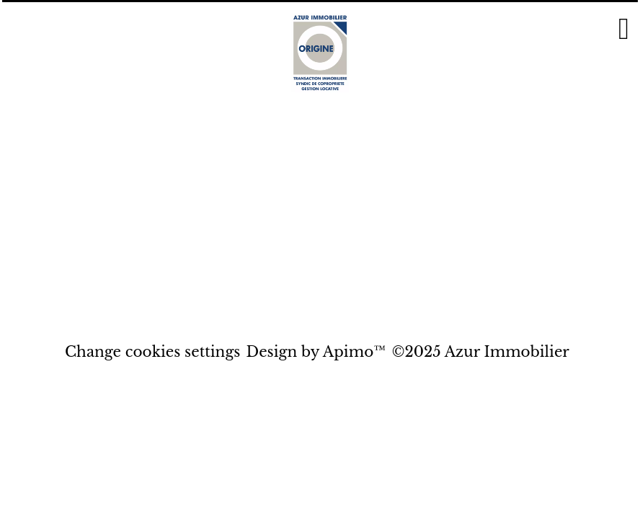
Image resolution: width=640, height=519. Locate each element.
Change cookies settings (152, 351)
